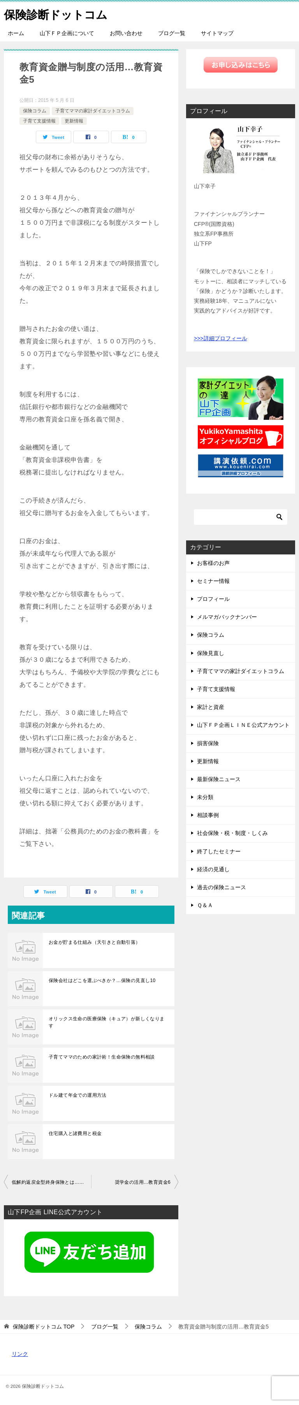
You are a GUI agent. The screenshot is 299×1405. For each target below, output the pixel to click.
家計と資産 (210, 707)
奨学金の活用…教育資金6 (143, 1182)
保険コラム (34, 111)
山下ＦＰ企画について (67, 33)
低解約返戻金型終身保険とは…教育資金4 (51, 1182)
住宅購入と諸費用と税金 (75, 1133)
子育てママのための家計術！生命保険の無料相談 (102, 1057)
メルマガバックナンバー (227, 617)
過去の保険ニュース (221, 887)
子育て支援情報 (39, 121)
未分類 (205, 797)
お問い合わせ (126, 33)
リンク (20, 1354)
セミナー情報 (213, 581)
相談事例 (208, 815)
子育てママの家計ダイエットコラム (92, 111)
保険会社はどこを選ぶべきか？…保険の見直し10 (102, 980)
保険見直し (210, 653)
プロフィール (213, 599)
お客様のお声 (213, 563)
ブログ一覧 (171, 33)
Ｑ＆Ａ (205, 905)
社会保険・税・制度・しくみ (232, 833)
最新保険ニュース (219, 779)
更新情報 (74, 121)
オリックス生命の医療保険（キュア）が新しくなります (107, 1022)
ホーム (16, 33)
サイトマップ (217, 33)
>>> (199, 338)
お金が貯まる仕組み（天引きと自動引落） (95, 942)
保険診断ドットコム (57, 13)
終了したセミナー (219, 851)
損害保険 (208, 743)
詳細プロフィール (225, 338)
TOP (43, 1326)
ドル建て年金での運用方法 (78, 1095)
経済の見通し (213, 869)
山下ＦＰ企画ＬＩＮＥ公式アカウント (243, 725)
